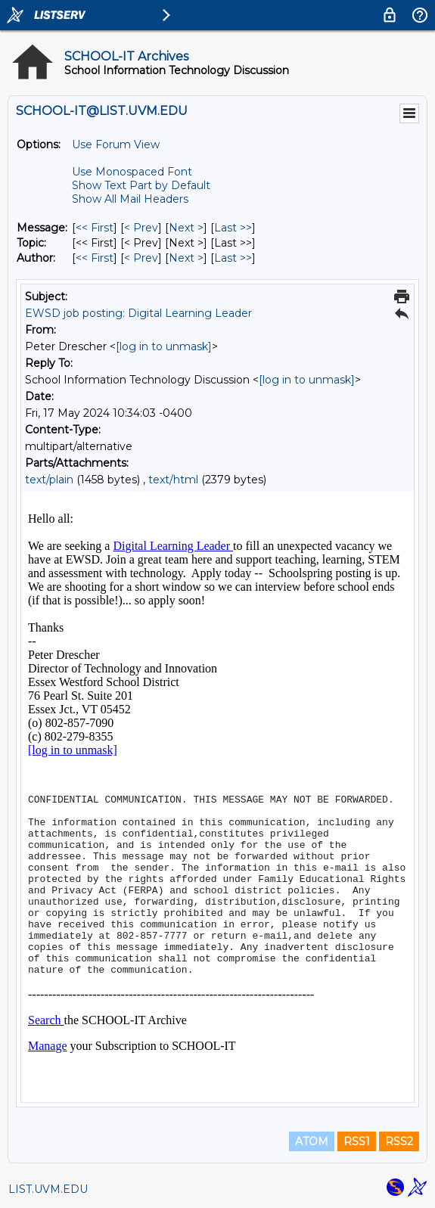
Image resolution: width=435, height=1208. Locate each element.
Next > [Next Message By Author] (186, 258)
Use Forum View (116, 144)
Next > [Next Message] (186, 227)
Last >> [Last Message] (233, 227)
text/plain (49, 479)
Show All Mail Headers (130, 199)
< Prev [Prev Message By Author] (141, 258)
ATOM (311, 1141)
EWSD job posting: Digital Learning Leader (138, 313)
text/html (173, 479)
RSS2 (399, 1141)
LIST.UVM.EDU (48, 1189)
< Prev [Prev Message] (141, 227)
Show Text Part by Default (141, 185)
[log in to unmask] (164, 346)
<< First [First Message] (94, 227)
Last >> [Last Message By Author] (233, 258)
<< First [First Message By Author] (94, 258)
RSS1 (356, 1141)
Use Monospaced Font (132, 172)
